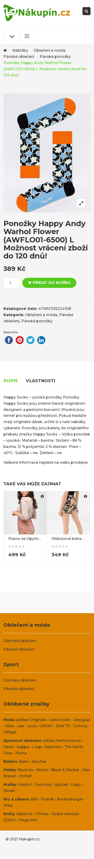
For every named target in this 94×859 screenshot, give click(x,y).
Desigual (82, 720)
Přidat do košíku (52, 283)
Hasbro (25, 784)
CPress (42, 814)
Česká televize (65, 814)
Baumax (25, 770)
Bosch (42, 770)
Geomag (43, 784)
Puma (21, 753)
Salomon (53, 747)
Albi (34, 799)
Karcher (39, 761)
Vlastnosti (40, 380)
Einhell (25, 776)
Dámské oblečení (19, 641)
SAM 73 (63, 726)
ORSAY (46, 726)
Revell (9, 791)
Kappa (23, 747)
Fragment (28, 820)
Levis (32, 726)
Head (8, 747)
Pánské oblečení (18, 56)
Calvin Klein (60, 720)
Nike (10, 726)
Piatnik (47, 799)
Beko (24, 761)
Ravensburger (70, 799)
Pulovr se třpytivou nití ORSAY (36, 538)
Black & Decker (65, 770)
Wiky (8, 805)
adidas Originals (31, 720)
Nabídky (20, 50)
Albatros (24, 814)
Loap (37, 747)
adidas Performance (62, 740)
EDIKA (9, 820)
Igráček (61, 784)
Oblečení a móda (50, 50)
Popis (10, 380)
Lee (20, 726)
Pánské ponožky (55, 56)
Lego (76, 784)
